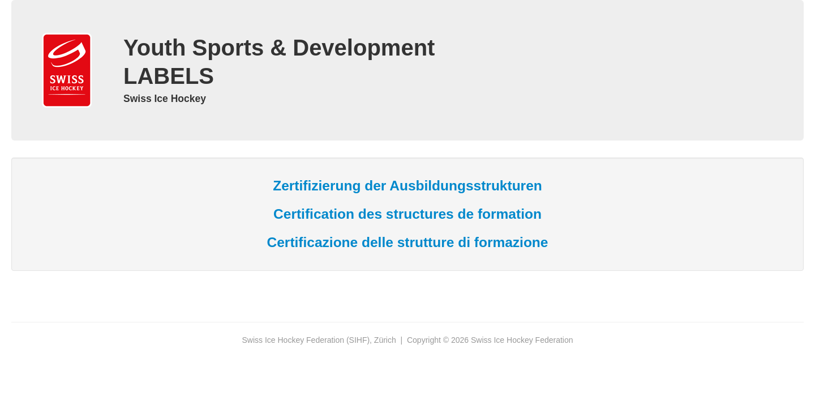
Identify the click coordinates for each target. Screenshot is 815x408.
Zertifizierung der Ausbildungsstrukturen (407, 185)
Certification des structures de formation (407, 214)
